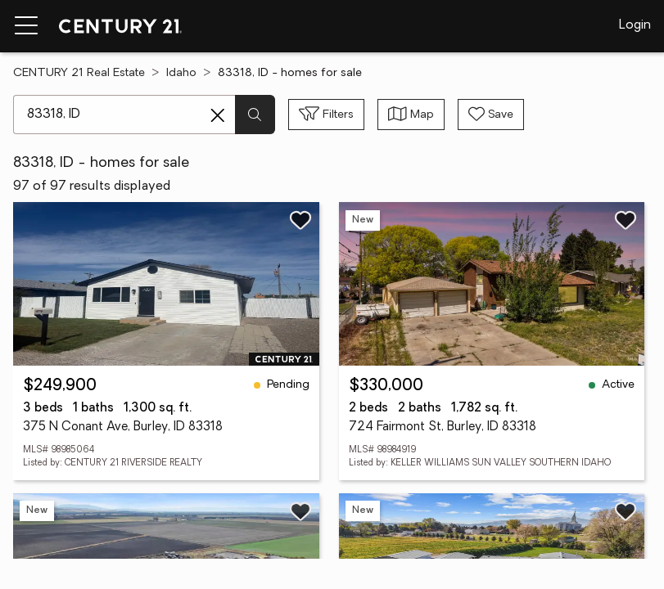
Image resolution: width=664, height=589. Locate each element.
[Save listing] (300, 220)
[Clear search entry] (217, 115)
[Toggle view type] (411, 114)
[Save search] (491, 114)
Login (635, 25)
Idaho (181, 73)
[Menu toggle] (26, 26)
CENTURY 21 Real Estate (79, 73)
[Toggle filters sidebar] (326, 114)
